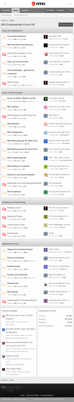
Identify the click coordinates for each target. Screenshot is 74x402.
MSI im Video (13, 82)
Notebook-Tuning (14, 216)
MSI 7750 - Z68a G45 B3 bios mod (60, 208)
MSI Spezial (12, 292)
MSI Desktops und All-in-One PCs (21, 115)
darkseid (68, 326)
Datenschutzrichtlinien (32, 395)
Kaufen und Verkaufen (17, 275)
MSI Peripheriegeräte (16, 158)
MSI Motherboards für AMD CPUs (22, 141)
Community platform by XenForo (49, 399)
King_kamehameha (66, 160)
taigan (62, 47)
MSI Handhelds (14, 192)
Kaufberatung (13, 266)
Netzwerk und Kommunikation (21, 175)
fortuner (61, 194)
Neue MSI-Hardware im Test (19, 53)
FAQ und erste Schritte (17, 62)
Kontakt (22, 395)
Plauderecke (13, 283)
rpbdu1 (61, 219)
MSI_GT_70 (64, 169)
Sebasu (61, 303)
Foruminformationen (16, 36)
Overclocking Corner (16, 225)
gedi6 (64, 109)
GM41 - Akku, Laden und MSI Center (61, 157)
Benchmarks (12, 233)
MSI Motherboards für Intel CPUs (22, 149)
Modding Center (14, 208)
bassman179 (68, 252)
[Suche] (70, 10)
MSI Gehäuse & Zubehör (18, 166)
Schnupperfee (64, 135)
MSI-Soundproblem (55, 183)
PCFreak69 (66, 143)
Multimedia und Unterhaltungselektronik (24, 183)
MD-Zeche (62, 286)
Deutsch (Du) (19, 399)
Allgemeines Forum (10, 244)
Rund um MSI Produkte (12, 93)
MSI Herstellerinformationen (20, 45)
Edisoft (61, 56)
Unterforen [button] (28, 85)
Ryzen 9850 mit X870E (56, 98)
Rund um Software (15, 258)
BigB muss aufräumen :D (57, 275)
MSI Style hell (7, 399)
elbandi (61, 177)
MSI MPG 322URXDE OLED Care (60, 124)
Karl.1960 (62, 101)
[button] (30, 10)
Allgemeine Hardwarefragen (20, 249)
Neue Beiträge (6, 15)
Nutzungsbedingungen (47, 395)
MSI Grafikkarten (15, 132)
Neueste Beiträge (9, 311)
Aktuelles (24, 10)
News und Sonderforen (12, 31)
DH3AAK (62, 227)
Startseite (6, 10)
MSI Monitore (13, 124)
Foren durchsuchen (21, 15)
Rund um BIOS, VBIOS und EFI (21, 98)
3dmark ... (52, 233)
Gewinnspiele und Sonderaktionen (22, 300)
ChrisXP (61, 126)
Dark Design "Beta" (55, 36)
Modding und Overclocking (13, 202)
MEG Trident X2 (54, 115)
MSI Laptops (13, 107)
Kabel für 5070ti (54, 249)
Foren (15, 10)
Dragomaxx (63, 269)
